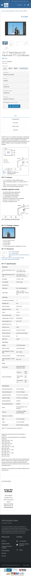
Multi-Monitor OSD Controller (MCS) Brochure (19, 254)
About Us (4, 541)
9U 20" (15, 68)
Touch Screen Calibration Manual (9, 259)
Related (15, 122)
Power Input (5, 96)
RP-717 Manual (12, 253)
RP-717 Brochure (13, 251)
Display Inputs (6, 72)
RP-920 (26, 185)
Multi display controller (7, 90)
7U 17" (4, 68)
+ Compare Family (23, 68)
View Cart (4, 556)
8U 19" (10, 68)
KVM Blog (4, 553)
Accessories (15, 119)
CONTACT (19, 5)
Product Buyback (5, 550)
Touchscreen (5, 84)
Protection (5, 78)
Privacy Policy (26, 565)
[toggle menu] (2, 5)
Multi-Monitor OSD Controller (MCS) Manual (11, 257)
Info (15, 115)
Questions (15, 126)
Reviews (15, 130)
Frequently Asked (5, 543)
